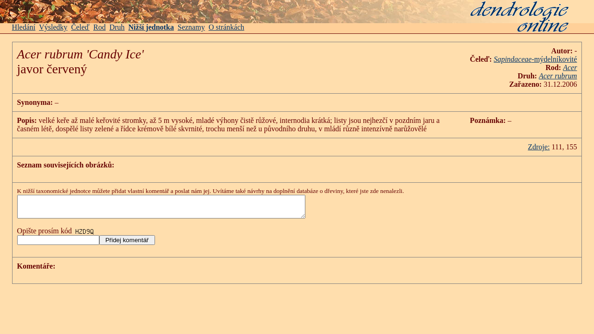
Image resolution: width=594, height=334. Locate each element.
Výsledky (53, 27)
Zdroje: (538, 147)
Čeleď (80, 27)
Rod (99, 27)
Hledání (24, 27)
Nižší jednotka (151, 27)
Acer (570, 67)
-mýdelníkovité (554, 59)
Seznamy (191, 27)
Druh (117, 27)
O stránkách (226, 27)
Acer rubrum (558, 76)
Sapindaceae (513, 59)
